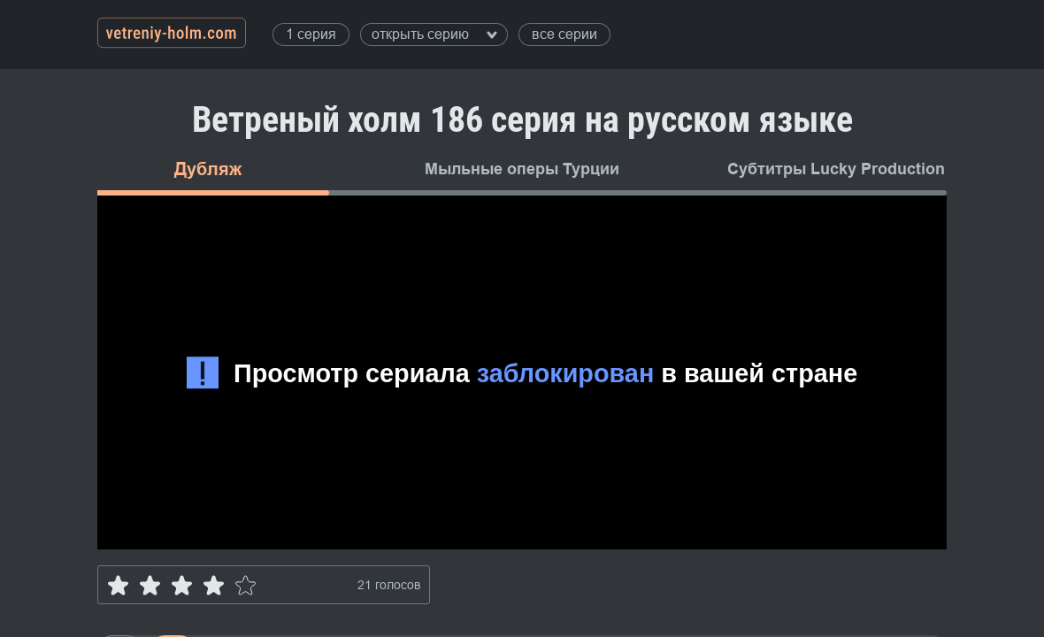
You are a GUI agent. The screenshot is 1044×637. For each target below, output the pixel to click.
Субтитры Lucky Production (836, 169)
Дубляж (208, 169)
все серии (564, 34)
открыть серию (434, 34)
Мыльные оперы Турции (522, 169)
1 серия (311, 34)
